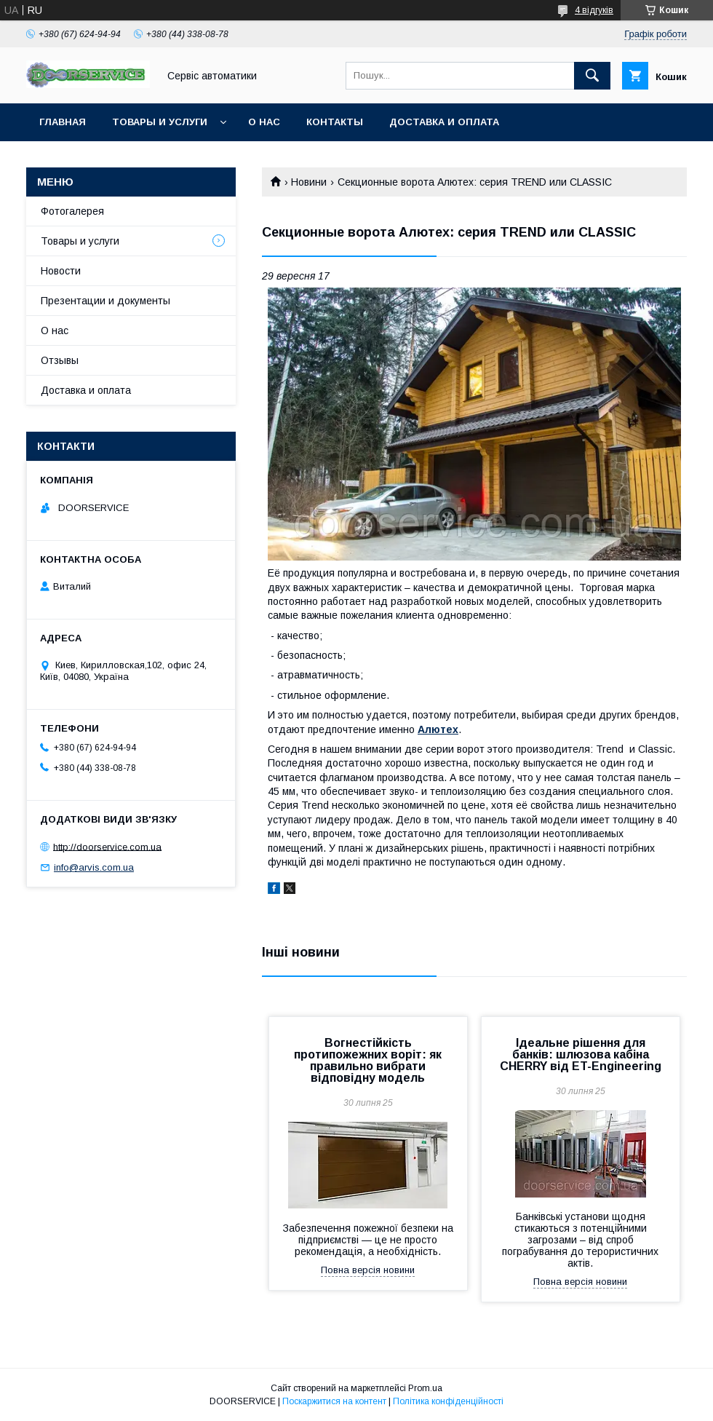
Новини (309, 182)
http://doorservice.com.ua (107, 846)
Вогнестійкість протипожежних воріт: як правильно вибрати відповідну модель (368, 1060)
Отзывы (60, 360)
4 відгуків (594, 10)
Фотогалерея (72, 211)
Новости (61, 271)
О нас (264, 121)
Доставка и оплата (444, 121)
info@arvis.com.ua (94, 867)
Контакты (334, 121)
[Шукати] (592, 76)
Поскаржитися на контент (334, 1401)
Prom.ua (425, 1388)
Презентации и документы (105, 300)
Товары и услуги (159, 121)
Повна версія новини (368, 1269)
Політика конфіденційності (448, 1401)
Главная (62, 121)
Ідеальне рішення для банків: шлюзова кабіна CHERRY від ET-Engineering (580, 1054)
